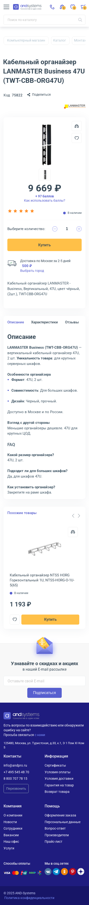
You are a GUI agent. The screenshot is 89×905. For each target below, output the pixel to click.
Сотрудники (13, 828)
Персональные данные (62, 822)
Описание (15, 322)
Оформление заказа (60, 815)
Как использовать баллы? (44, 198)
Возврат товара (57, 792)
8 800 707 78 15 (15, 778)
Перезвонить (16, 788)
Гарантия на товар (59, 785)
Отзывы (72, 322)
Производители (57, 835)
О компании (13, 815)
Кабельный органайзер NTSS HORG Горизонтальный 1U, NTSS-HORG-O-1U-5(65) (42, 580)
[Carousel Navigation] (76, 516)
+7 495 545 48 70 (16, 772)
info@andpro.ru (15, 765)
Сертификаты (55, 765)
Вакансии (11, 835)
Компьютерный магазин (26, 40)
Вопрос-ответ (55, 828)
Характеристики (44, 322)
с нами (40, 735)
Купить (44, 245)
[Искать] (80, 20)
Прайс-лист (53, 841)
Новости (10, 822)
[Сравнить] (73, 532)
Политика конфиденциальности (29, 898)
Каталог (59, 40)
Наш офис (11, 841)
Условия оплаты (57, 772)
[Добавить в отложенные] (77, 138)
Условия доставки (59, 778)
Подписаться (44, 693)
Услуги (9, 848)
